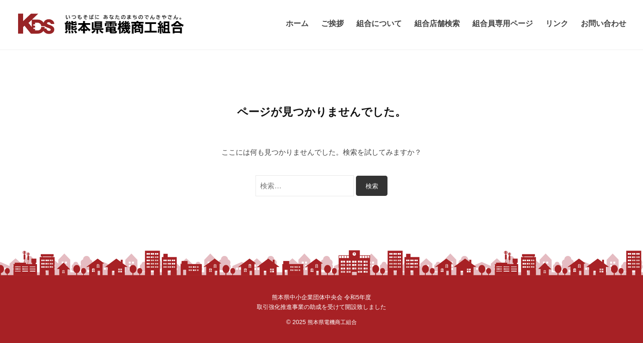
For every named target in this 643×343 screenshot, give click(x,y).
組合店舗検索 (437, 23)
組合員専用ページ (502, 23)
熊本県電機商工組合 (332, 322)
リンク (556, 23)
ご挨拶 (332, 23)
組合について (379, 23)
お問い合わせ (603, 23)
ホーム (297, 23)
